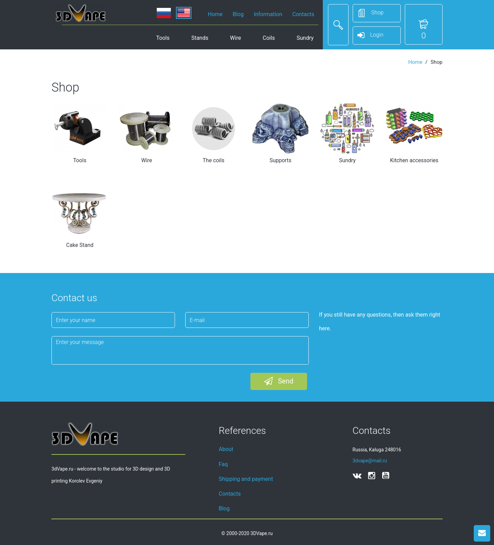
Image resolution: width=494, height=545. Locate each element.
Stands (199, 38)
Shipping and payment (246, 479)
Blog (238, 14)
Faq (223, 464)
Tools (162, 38)
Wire (235, 38)
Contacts (303, 14)
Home (215, 14)
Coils (269, 38)
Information (268, 14)
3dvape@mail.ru (370, 460)
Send (278, 381)
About (226, 449)
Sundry (305, 38)
